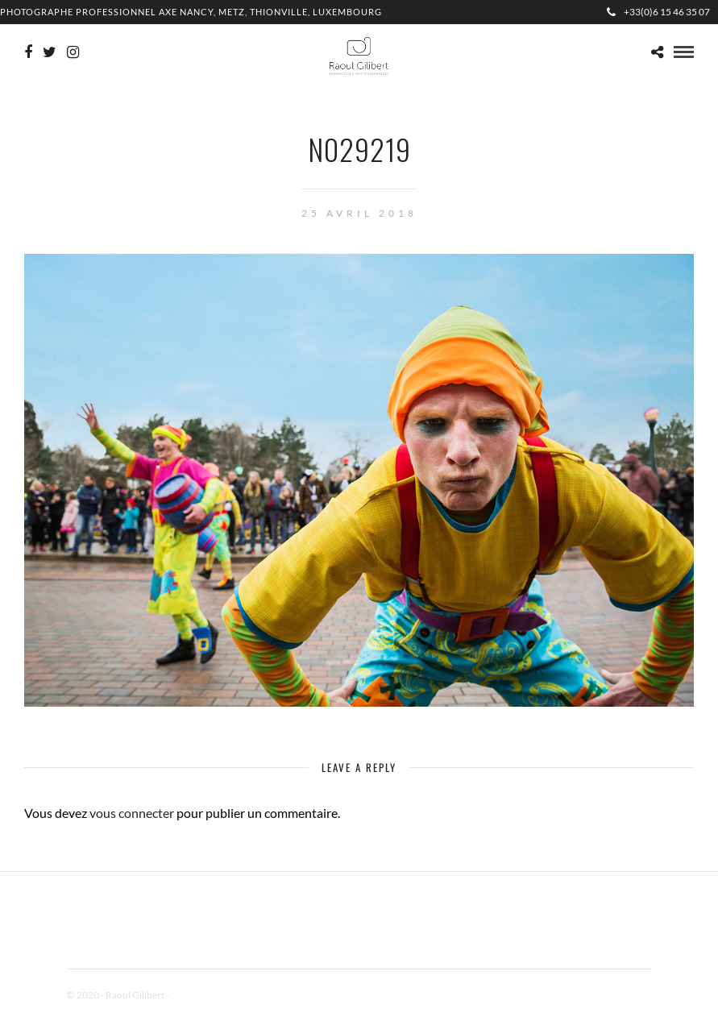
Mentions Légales (207, 995)
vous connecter (131, 812)
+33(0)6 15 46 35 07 (658, 12)
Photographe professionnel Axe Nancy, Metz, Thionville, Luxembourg (191, 11)
